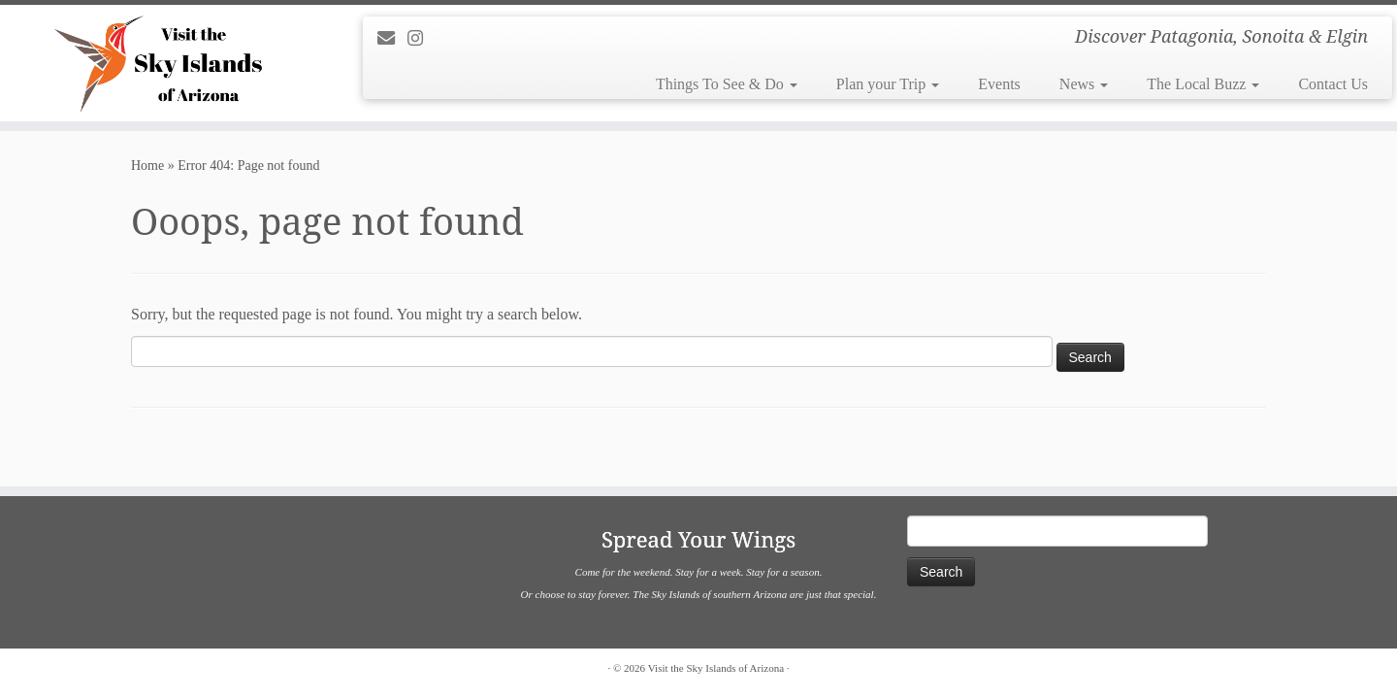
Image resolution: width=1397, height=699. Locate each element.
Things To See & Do (726, 84)
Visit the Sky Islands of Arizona (716, 668)
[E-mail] (392, 39)
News (1083, 84)
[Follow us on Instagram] (421, 39)
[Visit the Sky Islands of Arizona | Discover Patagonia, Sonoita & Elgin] (161, 63)
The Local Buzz (1203, 84)
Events (999, 84)
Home (147, 165)
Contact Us (1333, 84)
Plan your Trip (887, 84)
